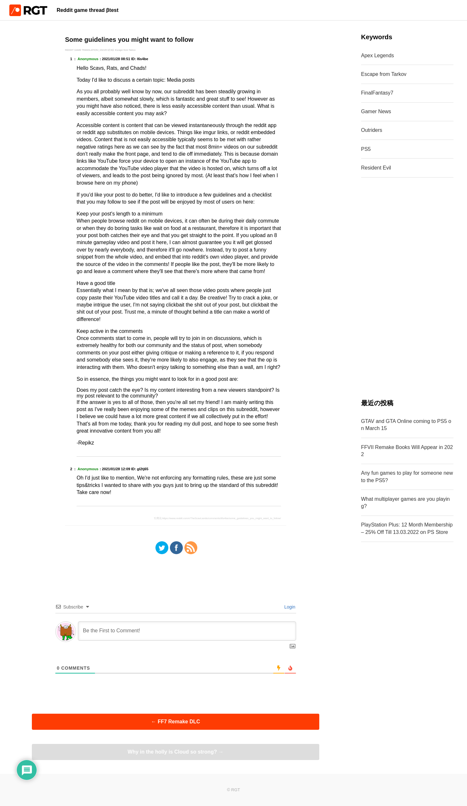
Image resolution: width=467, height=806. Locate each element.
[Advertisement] (407, 287)
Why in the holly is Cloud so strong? (176, 752)
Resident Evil (376, 167)
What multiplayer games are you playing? (405, 502)
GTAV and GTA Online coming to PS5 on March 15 (406, 424)
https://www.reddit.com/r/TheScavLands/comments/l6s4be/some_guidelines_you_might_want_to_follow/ (221, 518)
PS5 (366, 149)
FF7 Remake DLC (175, 721)
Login (289, 606)
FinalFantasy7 (377, 93)
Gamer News (376, 111)
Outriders (371, 130)
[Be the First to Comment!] (187, 631)
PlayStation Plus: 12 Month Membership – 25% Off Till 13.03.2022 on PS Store (407, 528)
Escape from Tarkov (383, 74)
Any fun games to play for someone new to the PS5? (407, 476)
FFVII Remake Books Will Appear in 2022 (407, 450)
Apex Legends (377, 55)
